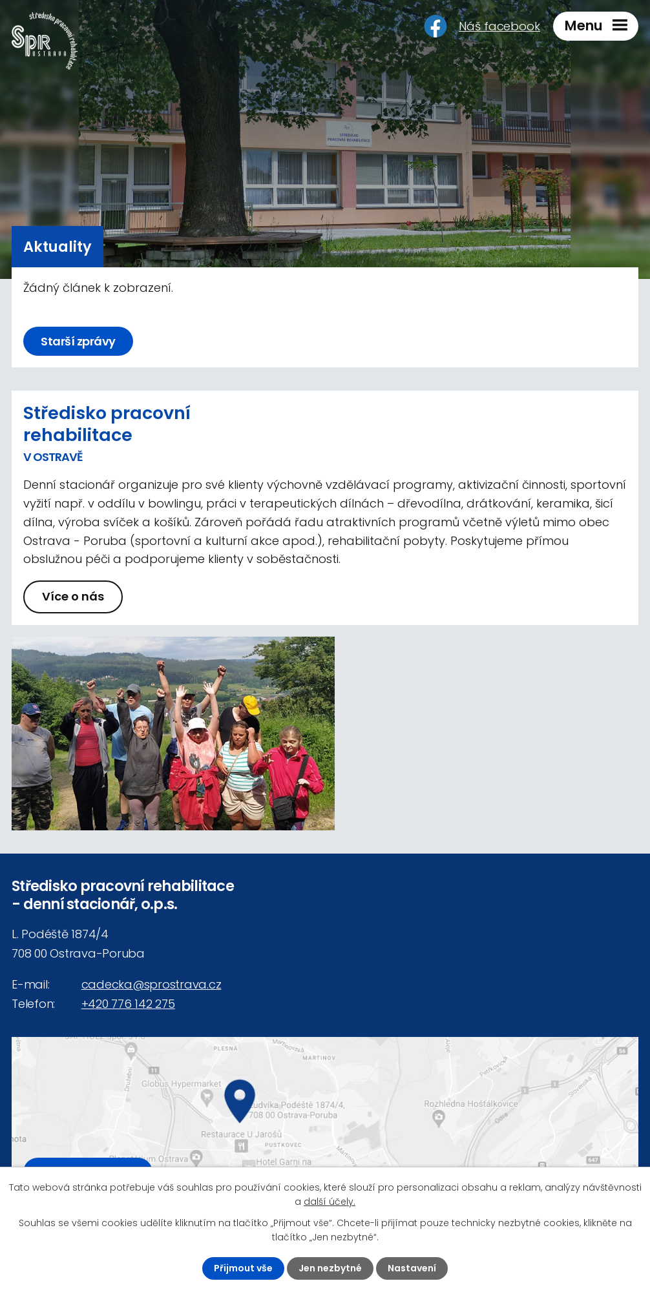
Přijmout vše (243, 1268)
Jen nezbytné (330, 1268)
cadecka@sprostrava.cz (151, 984)
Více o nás (73, 596)
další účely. (329, 1201)
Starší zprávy (78, 341)
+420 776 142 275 (128, 1004)
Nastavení (412, 1268)
